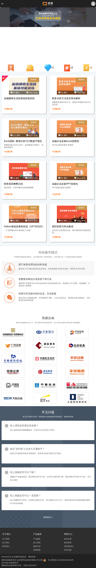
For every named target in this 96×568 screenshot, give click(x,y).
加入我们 (6, 543)
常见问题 (67, 550)
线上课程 (37, 543)
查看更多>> (48, 517)
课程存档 (31, 557)
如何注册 (67, 539)
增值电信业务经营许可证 (11, 565)
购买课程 (67, 543)
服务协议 (37, 546)
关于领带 (6, 539)
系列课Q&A (69, 546)
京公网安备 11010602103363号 (61, 560)
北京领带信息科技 (19, 557)
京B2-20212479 (29, 565)
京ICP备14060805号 (9, 563)
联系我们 (6, 546)
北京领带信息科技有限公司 (28, 560)
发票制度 (37, 550)
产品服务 (37, 539)
